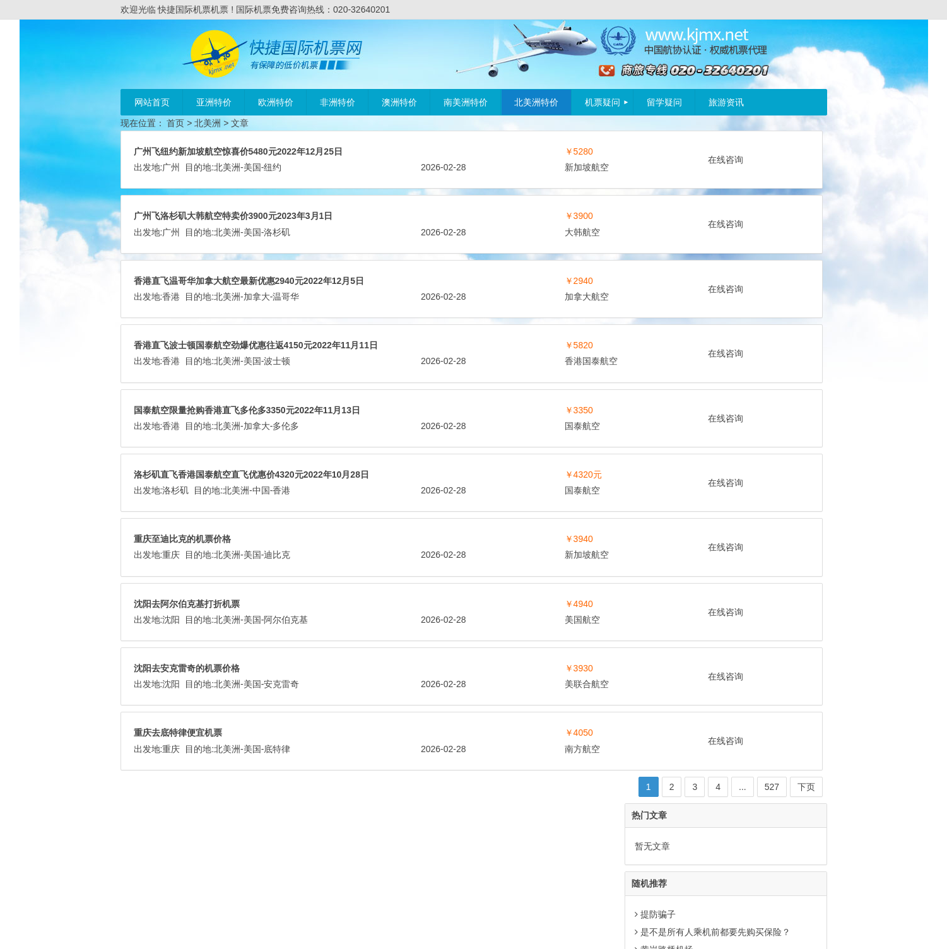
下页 (601, 866)
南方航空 (451, 828)
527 (567, 866)
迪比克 (277, 634)
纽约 (473, 167)
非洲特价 (337, 102)
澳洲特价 (399, 102)
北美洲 (207, 123)
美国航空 (451, 699)
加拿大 (457, 312)
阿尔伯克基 (286, 699)
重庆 (171, 634)
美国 (452, 167)
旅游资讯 (726, 102)
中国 (461, 554)
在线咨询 (551, 160)
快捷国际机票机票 (416, 928)
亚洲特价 (214, 102)
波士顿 (477, 393)
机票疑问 (602, 102)
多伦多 (486, 473)
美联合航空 (455, 763)
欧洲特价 (275, 102)
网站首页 (152, 102)
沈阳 (171, 699)
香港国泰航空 (259, 409)
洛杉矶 (277, 248)
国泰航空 (251, 489)
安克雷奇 (281, 763)
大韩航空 (451, 248)
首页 (175, 123)
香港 (371, 312)
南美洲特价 (466, 102)
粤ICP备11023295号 (494, 928)
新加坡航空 (255, 183)
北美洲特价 (536, 102)
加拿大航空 (255, 328)
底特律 (277, 828)
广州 (371, 167)
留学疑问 (664, 102)
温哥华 (486, 312)
